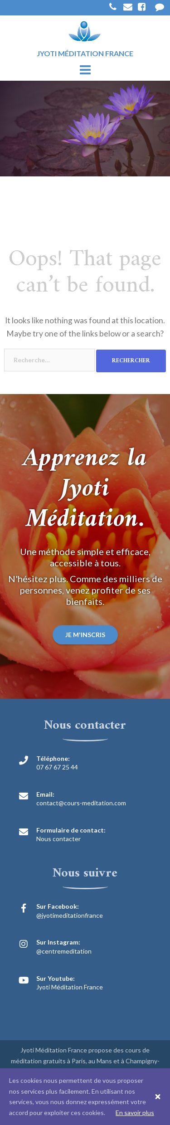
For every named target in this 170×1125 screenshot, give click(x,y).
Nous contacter (58, 839)
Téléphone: (53, 758)
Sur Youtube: (55, 978)
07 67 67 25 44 (57, 767)
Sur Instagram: (58, 942)
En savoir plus (135, 1112)
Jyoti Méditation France (69, 987)
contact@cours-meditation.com (81, 803)
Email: (45, 794)
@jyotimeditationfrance (69, 915)
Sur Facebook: (57, 906)
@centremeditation (64, 951)
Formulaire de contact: (71, 830)
